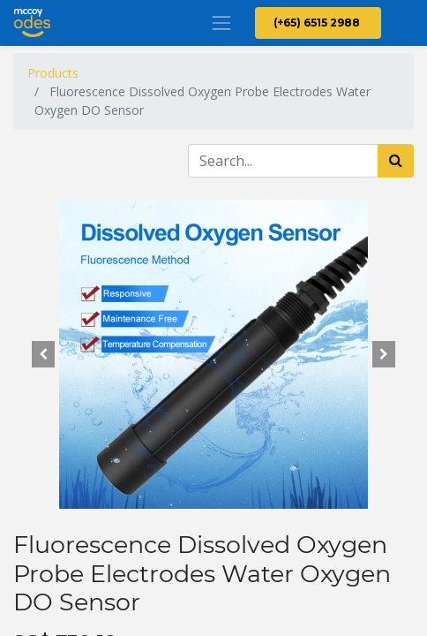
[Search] (396, 161)
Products (53, 72)
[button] (43, 354)
